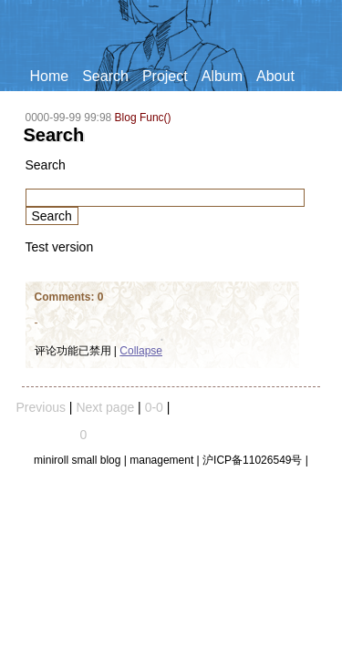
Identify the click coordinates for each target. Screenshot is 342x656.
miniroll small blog (77, 460)
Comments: (66, 297)
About (275, 76)
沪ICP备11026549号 (252, 460)
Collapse (140, 350)
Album (222, 76)
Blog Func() (143, 117)
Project (165, 76)
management (161, 460)
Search (105, 76)
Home (49, 76)
